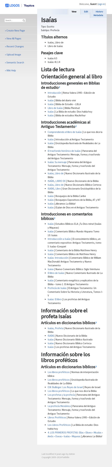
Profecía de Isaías (57, 288)
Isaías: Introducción (58, 257)
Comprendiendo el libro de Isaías (65, 132)
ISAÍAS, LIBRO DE (57, 181)
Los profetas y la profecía (61, 394)
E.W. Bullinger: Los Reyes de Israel (65, 387)
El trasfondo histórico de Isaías (64, 150)
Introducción (54, 92)
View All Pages (13, 38)
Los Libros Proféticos (59, 424)
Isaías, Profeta (55, 328)
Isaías (51, 100)
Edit (86, 11)
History (99, 11)
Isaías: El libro (55, 299)
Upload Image (13, 54)
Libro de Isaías (55, 108)
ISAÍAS (51, 335)
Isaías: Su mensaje (57, 162)
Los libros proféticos (59, 372)
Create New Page (15, 30)
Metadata (98, 15)
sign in (101, 4)
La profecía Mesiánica (59, 406)
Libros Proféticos (57, 417)
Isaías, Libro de (56, 173)
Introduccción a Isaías (59, 238)
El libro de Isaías (56, 273)
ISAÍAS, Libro (54, 188)
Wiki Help (11, 70)
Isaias (51, 269)
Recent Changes (15, 46)
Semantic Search (15, 62)
